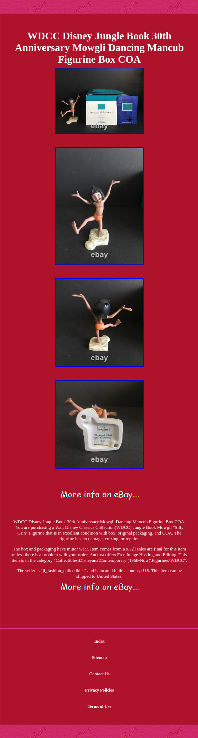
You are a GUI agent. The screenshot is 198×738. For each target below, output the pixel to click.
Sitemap (99, 657)
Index (99, 641)
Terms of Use (99, 706)
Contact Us (99, 673)
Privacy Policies (99, 690)
